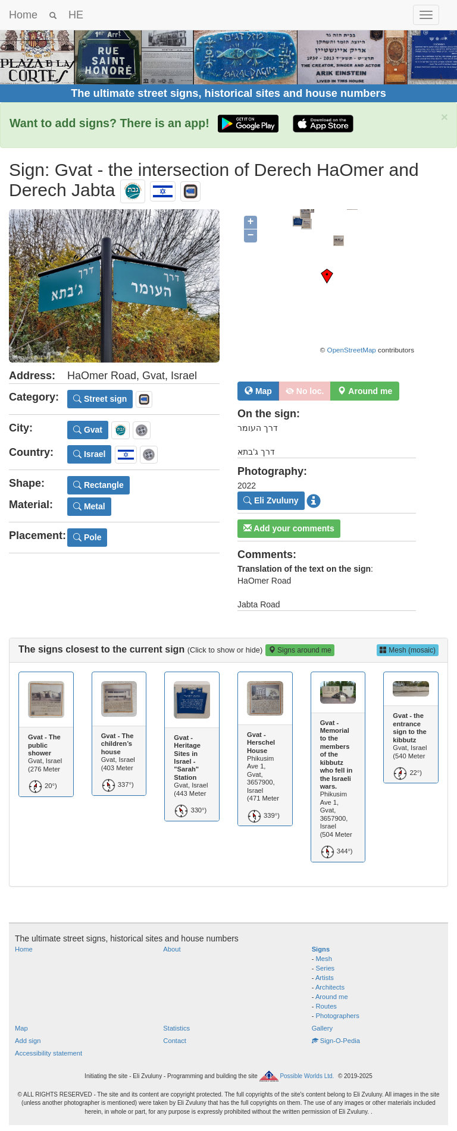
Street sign (100, 399)
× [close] (444, 117)
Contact (174, 1040)
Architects (330, 987)
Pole (87, 537)
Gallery (322, 1028)
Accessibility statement (48, 1053)
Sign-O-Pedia (336, 1040)
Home (23, 15)
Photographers (337, 1015)
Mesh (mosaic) (408, 650)
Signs (321, 949)
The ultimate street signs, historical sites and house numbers (228, 93)
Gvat (87, 429)
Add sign (28, 1040)
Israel (89, 454)
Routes (326, 1006)
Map (258, 391)
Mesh (324, 958)
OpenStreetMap (351, 350)
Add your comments (288, 528)
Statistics (176, 1028)
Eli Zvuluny (271, 500)
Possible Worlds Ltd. (307, 1075)
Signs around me (299, 650)
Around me (331, 996)
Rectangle (98, 485)
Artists (324, 977)
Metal (89, 506)
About (171, 949)
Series (325, 968)
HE (75, 15)
